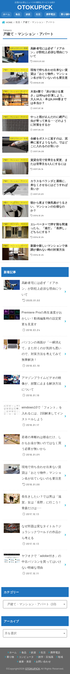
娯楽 (28, 14)
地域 (60, 657)
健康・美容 (25, 661)
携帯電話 (50, 14)
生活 (38, 14)
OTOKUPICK (35, 7)
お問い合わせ (43, 661)
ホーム (6, 14)
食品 (17, 14)
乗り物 (64, 14)
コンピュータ (26, 657)
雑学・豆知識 (45, 657)
